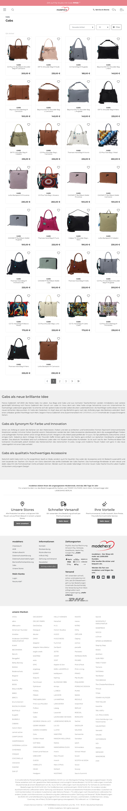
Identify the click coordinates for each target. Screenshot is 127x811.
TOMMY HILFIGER (103, 697)
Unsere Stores (17, 568)
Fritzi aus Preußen (40, 704)
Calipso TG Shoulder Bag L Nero (78, 238)
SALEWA (78, 730)
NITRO (77, 625)
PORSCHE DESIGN (82, 686)
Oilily (77, 630)
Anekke (15, 634)
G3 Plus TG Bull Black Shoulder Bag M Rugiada (108, 280)
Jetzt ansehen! (22, 523)
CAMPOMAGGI (18, 741)
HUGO (56, 634)
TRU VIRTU (100, 711)
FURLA (35, 708)
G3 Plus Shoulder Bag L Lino (48, 322)
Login (14, 578)
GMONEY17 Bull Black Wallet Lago (48, 280)
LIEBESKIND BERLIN (62, 721)
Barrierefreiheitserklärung (23, 562)
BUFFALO (16, 711)
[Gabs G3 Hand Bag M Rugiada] (78, 49)
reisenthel (79, 704)
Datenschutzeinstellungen (23, 559)
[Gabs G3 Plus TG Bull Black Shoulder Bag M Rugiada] (108, 263)
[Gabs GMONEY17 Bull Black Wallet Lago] (49, 263)
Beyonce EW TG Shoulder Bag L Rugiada (78, 109)
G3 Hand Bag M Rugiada (78, 65)
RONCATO (79, 717)
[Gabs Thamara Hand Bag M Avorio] (78, 135)
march (56, 760)
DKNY (35, 639)
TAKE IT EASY (101, 663)
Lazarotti (57, 712)
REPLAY (78, 708)
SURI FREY (100, 658)
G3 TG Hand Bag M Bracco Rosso (19, 323)
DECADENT (37, 617)
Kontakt (42, 546)
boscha (15, 680)
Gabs (35, 717)
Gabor (35, 712)
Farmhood (37, 682)
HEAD (35, 769)
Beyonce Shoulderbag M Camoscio (18, 109)
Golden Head (38, 739)
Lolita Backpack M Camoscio (48, 365)
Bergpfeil (16, 658)
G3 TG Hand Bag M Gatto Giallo (78, 323)
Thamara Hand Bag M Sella (78, 279)
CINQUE (15, 754)
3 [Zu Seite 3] (66, 381)
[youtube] (104, 577)
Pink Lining (79, 669)
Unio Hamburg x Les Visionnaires (104, 720)
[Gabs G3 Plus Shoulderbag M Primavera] (108, 306)
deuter (35, 634)
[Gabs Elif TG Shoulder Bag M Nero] (108, 92)
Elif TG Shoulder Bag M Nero (108, 108)
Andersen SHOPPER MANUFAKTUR (20, 640)
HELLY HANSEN (60, 617)
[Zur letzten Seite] (78, 381)
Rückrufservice (45, 552)
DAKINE (15, 767)
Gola (35, 734)
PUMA (77, 691)
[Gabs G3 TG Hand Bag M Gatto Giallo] (78, 306)
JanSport (57, 647)
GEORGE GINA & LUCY (42, 721)
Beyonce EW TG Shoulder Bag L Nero (108, 66)
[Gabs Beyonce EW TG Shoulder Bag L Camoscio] (49, 92)
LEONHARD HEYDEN (62, 717)
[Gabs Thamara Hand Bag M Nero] (19, 349)
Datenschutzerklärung (21, 556)
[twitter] (99, 577)
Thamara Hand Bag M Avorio (78, 151)
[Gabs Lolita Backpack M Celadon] (108, 221)
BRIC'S (14, 697)
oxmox (77, 643)
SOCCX (98, 632)
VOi (97, 743)
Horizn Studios (60, 630)
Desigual (36, 630)
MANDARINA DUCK (62, 747)
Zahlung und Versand (48, 559)
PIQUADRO (79, 682)
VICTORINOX (101, 739)
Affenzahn (16, 625)
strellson (99, 654)
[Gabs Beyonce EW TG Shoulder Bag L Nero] (108, 49)
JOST (56, 660)
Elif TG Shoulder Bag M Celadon (18, 152)
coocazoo (16, 763)
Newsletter (43, 562)
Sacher (77, 721)
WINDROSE (100, 756)
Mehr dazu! (63, 521)
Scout (77, 765)
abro (14, 621)
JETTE (56, 652)
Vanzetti (99, 730)
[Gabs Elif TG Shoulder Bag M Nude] (49, 49)
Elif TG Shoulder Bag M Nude (48, 65)
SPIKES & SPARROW (104, 641)
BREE (14, 693)
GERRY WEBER (39, 726)
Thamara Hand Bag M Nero (19, 365)
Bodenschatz (17, 671)
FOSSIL (36, 691)
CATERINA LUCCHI (90, 413)
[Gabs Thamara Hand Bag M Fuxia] (49, 221)
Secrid (98, 617)
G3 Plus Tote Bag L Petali (108, 151)
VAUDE (99, 735)
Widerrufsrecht (18, 552)
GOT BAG (36, 743)
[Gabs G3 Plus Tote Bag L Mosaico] (49, 178)
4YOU (14, 617)
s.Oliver (99, 637)
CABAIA (15, 724)
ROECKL (78, 712)
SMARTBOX (100, 628)
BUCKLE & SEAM (19, 706)
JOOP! (56, 656)
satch (77, 743)
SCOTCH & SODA (81, 760)
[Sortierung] (82, 27)
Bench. (15, 654)
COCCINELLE (17, 758)
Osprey (77, 639)
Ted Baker (100, 676)
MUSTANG (58, 773)
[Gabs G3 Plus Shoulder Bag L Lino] (49, 306)
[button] (28, 39)
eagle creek (37, 652)
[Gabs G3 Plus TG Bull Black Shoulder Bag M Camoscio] (19, 49)
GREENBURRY (39, 747)
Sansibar (78, 739)
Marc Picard (58, 756)
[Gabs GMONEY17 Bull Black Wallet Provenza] (78, 178)
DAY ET (15, 771)
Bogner (15, 676)
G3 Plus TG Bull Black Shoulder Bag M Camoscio (18, 66)
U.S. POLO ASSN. (102, 715)
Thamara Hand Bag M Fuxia (48, 237)
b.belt (14, 645)
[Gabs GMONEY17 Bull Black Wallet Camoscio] (108, 178)
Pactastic (78, 652)
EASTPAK (36, 656)
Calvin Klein (17, 728)
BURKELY (16, 719)
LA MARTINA (59, 699)
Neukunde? (17, 581)
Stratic (98, 650)
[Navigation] (5, 10)
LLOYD (57, 730)
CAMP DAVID (17, 737)
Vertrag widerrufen (48, 566)
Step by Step (101, 645)
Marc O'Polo (59, 765)
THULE (98, 689)
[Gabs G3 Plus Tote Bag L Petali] (108, 135)
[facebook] (94, 577)
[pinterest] (114, 577)
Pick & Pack (79, 665)
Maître (56, 743)
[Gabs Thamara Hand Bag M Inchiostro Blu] (19, 263)
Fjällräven (37, 686)
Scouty (77, 769)
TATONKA (99, 671)
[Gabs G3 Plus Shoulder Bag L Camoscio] (49, 135)
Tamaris (99, 667)
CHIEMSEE (16, 750)
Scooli (77, 756)
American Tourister (19, 630)
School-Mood (80, 752)
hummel (57, 643)
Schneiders (79, 747)
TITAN (98, 693)
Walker (98, 748)
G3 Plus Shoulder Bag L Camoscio (48, 152)
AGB (14, 549)
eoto (35, 660)
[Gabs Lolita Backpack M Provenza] (19, 178)
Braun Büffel (17, 689)
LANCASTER (59, 704)
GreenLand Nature (40, 752)
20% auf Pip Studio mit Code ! (63, 3)
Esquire (36, 678)
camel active (17, 732)
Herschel (57, 621)
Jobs (14, 565)
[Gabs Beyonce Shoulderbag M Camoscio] (19, 92)
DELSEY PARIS (39, 621)
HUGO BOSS (59, 639)
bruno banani (17, 702)
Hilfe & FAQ (43, 556)
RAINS (77, 695)
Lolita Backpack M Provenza (18, 194)
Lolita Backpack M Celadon (108, 237)
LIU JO (56, 726)
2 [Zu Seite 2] (59, 381)
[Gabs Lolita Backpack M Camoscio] (49, 349)
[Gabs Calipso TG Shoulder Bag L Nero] (78, 221)
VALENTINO (100, 726)
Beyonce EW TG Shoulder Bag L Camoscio (48, 109)
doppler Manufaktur (41, 647)
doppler (36, 643)
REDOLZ (78, 699)
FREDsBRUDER (39, 699)
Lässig (56, 708)
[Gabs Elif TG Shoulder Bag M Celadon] (19, 135)
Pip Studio (79, 678)
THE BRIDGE (101, 680)
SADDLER (79, 726)
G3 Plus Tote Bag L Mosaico (48, 194)
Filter (116, 27)
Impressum (17, 546)
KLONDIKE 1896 (60, 682)
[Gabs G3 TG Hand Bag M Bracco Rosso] (19, 306)
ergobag (36, 669)
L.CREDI (57, 691)
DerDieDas (37, 625)
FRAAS (35, 695)
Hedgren (36, 773)
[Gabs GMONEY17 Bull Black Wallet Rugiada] (19, 221)
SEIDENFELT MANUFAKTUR (101, 622)
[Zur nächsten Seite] (72, 381)
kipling (57, 678)
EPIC (35, 665)
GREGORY (37, 756)
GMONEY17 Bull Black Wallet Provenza (78, 195)
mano (56, 752)
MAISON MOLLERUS (62, 739)
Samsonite (79, 734)
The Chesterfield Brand (105, 684)
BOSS (14, 684)
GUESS (36, 760)
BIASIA (15, 667)
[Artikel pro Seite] (103, 27)
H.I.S (55, 625)
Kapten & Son (59, 665)
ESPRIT (36, 673)
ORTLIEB (78, 634)
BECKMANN (17, 650)
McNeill (57, 769)
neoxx (77, 621)
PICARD (78, 660)
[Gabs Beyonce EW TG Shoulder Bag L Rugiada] (78, 92)
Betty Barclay (17, 663)
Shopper (89, 435)
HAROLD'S (37, 765)
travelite (99, 706)
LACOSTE (57, 695)
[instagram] (109, 577)
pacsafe (78, 647)
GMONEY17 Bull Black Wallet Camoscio (108, 195)
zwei (97, 761)
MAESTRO (58, 734)
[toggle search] (12, 10)
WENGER (99, 752)
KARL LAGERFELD (61, 669)
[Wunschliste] (114, 9)
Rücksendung (44, 549)
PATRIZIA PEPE (81, 656)
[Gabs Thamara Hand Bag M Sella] (78, 263)
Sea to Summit (81, 773)
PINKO (77, 673)
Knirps (56, 686)
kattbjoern (58, 673)
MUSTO (78, 617)
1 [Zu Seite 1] (53, 381)
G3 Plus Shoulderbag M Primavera (108, 323)
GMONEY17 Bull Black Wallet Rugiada (18, 238)
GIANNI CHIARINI (40, 730)
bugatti (15, 715)
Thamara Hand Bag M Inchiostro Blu (19, 280)
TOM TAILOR (101, 702)
